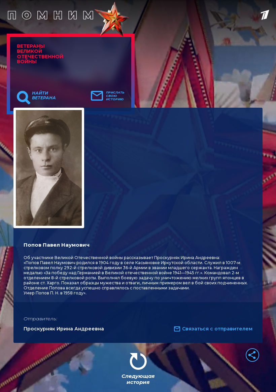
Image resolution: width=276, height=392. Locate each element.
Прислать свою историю (115, 96)
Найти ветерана (44, 95)
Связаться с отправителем (217, 329)
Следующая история (138, 379)
